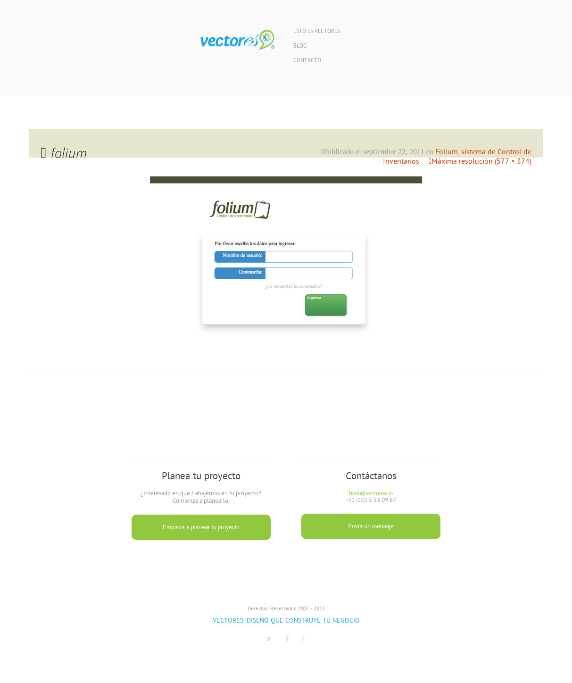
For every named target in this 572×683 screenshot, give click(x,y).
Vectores (237, 40)
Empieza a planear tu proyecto (201, 527)
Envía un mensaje (371, 526)
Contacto (307, 61)
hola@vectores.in (371, 493)
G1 (304, 638)
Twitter (268, 638)
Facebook (287, 638)
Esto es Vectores (316, 31)
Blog (300, 46)
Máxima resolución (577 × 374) (481, 162)
